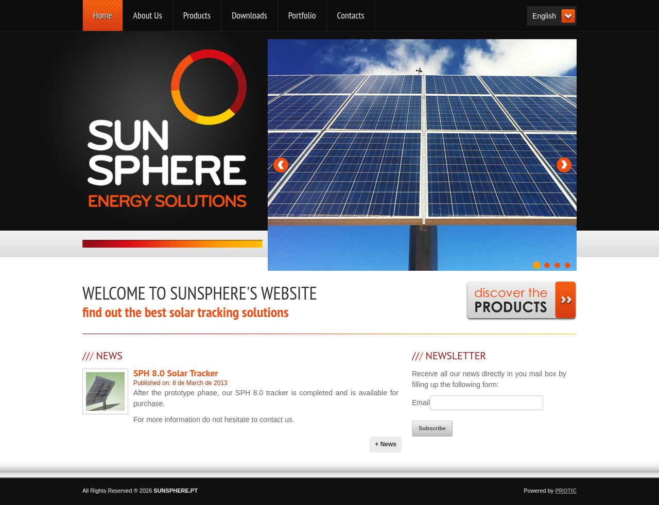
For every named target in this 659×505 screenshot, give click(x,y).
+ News (385, 444)
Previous (281, 164)
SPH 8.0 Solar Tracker (175, 373)
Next (563, 164)
